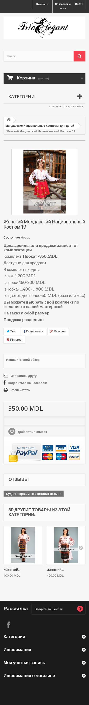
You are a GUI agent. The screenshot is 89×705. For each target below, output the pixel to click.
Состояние (12, 237)
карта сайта (74, 106)
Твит (12, 331)
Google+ (58, 331)
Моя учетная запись (24, 662)
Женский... (12, 570)
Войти (79, 4)
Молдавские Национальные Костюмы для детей (39, 125)
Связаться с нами (63, 6)
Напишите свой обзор (23, 359)
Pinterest (14, 339)
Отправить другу (24, 376)
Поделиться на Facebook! (27, 383)
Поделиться (33, 331)
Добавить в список (32, 432)
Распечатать (20, 390)
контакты (55, 106)
